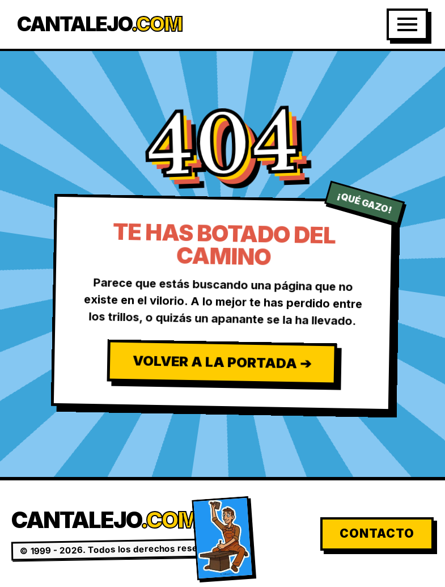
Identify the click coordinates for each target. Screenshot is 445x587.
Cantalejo (99, 24)
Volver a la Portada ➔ (221, 361)
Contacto (377, 533)
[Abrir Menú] (407, 24)
